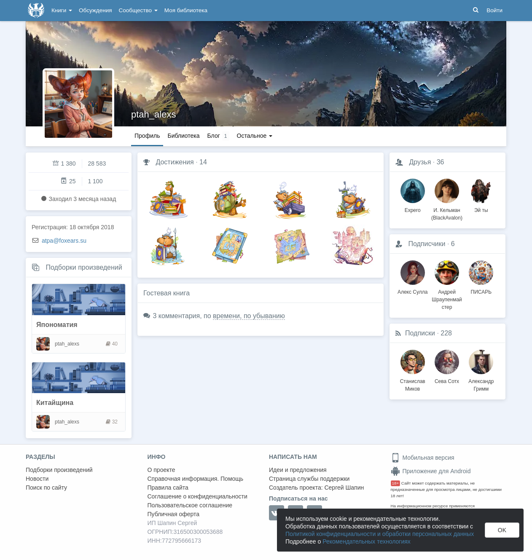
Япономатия (57, 324)
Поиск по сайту (46, 487)
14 (203, 162)
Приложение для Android (431, 471)
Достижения (174, 162)
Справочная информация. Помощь (196, 478)
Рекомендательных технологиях (366, 541)
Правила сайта (168, 487)
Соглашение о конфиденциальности (197, 496)
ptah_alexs (153, 114)
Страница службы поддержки (309, 478)
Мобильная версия (422, 457)
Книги (61, 10)
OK (502, 530)
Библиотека (183, 135)
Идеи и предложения (298, 469)
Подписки (420, 333)
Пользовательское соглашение (190, 505)
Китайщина (54, 402)
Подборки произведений (84, 267)
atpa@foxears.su (64, 240)
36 (440, 162)
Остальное (255, 135)
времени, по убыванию (249, 315)
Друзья (420, 162)
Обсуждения (95, 10)
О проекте (161, 469)
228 (446, 333)
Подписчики (426, 243)
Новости (37, 478)
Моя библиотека (185, 10)
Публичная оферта (174, 514)
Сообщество (138, 10)
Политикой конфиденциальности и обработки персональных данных (379, 534)
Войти (494, 10)
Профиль (147, 135)
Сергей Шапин (344, 487)
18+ (395, 483)
